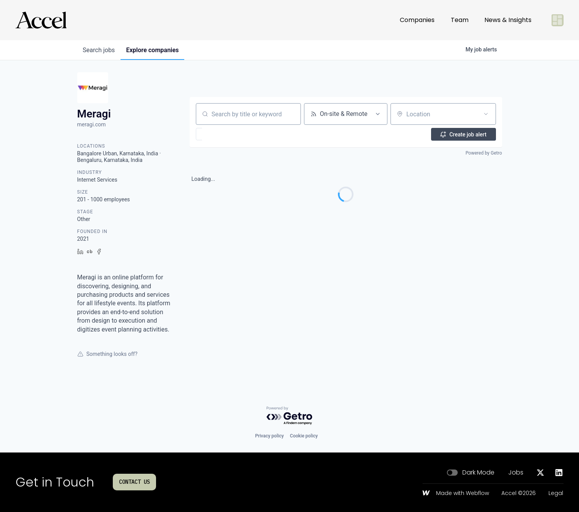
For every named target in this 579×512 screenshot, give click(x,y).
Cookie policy (304, 436)
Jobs (515, 472)
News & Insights (507, 19)
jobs (99, 50)
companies (154, 50)
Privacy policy (269, 436)
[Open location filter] (485, 113)
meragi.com (91, 124)
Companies (417, 19)
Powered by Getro (483, 153)
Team (460, 19)
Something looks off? (107, 354)
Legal (555, 493)
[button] (221, 134)
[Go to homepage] (40, 20)
